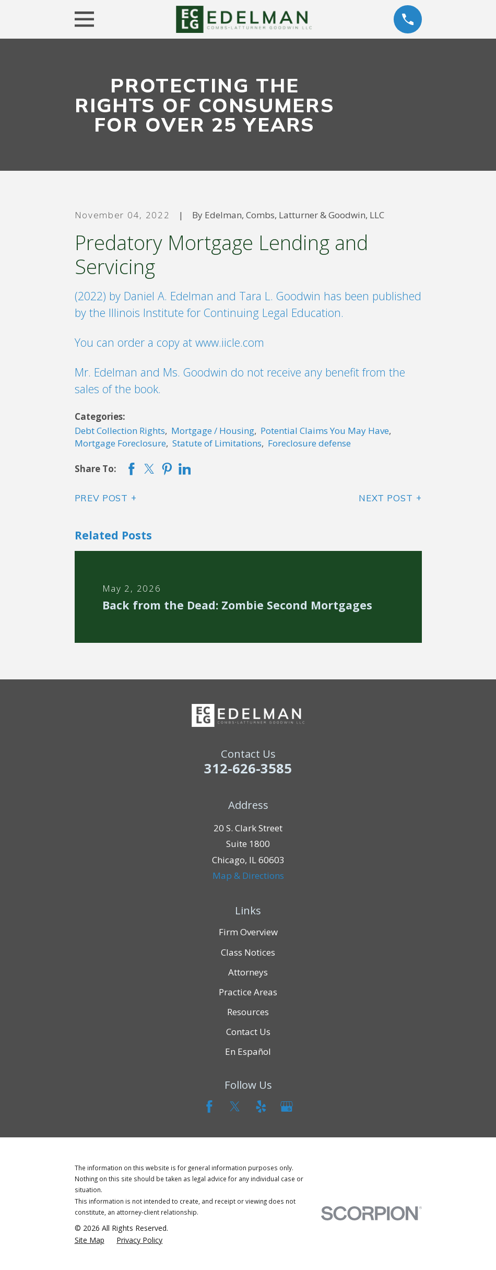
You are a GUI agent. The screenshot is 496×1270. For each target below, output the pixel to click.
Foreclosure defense (309, 443)
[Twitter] (235, 1106)
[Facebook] (209, 1106)
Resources (248, 1012)
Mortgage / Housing (212, 431)
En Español (248, 1051)
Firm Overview (248, 932)
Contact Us (248, 1032)
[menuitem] (89, 1240)
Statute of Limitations (217, 443)
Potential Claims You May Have (325, 431)
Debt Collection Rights (120, 431)
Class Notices (248, 952)
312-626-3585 (248, 768)
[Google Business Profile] (286, 1106)
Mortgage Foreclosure (120, 443)
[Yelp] (261, 1106)
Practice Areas (248, 992)
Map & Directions (248, 875)
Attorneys (248, 972)
